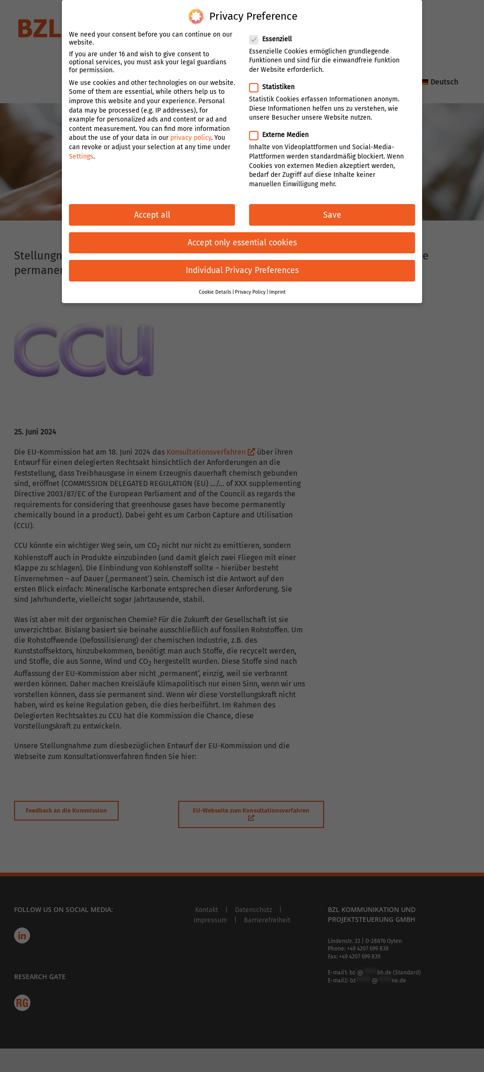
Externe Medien (283, 119)
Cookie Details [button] (215, 276)
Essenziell (274, 23)
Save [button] (332, 199)
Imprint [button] (277, 276)
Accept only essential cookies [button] (242, 227)
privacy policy (190, 122)
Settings (81, 140)
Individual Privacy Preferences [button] (242, 254)
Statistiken (275, 71)
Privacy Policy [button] (250, 276)
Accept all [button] (152, 199)
